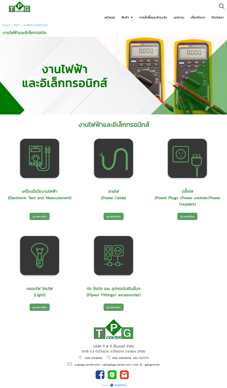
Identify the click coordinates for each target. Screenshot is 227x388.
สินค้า (16, 25)
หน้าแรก (6, 25)
